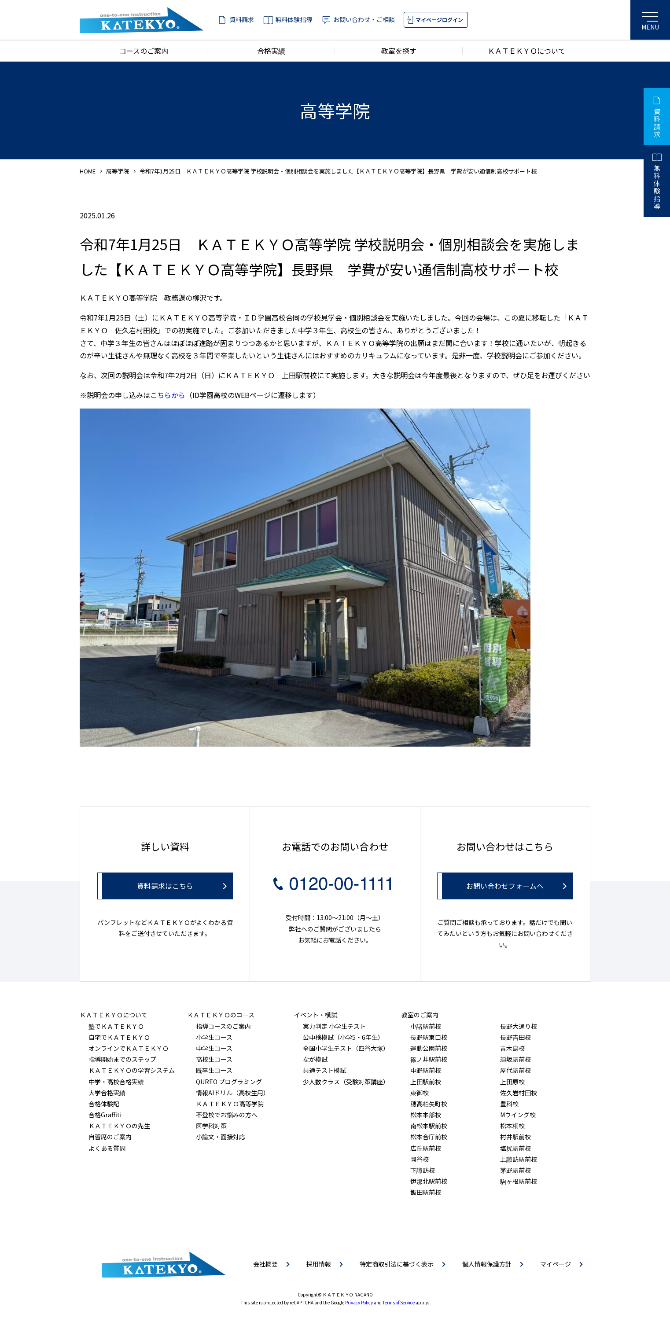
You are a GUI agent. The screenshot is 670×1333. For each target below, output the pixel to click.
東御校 (419, 1092)
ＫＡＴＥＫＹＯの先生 (119, 1125)
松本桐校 (512, 1125)
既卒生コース (214, 1070)
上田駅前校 (425, 1081)
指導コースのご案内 (223, 1026)
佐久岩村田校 (518, 1092)
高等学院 (117, 171)
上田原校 (512, 1081)
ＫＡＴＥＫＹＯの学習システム (131, 1070)
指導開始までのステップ (122, 1059)
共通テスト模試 (324, 1070)
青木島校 (512, 1048)
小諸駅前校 (425, 1026)
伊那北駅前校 (428, 1181)
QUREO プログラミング (229, 1081)
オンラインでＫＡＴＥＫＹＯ (128, 1048)
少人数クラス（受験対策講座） (346, 1081)
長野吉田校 (515, 1037)
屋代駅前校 (515, 1070)
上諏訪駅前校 (518, 1159)
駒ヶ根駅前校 (518, 1181)
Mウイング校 (518, 1114)
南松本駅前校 (428, 1125)
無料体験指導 (293, 19)
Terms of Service (399, 1302)
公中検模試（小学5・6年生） (343, 1037)
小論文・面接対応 (220, 1136)
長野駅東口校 (428, 1037)
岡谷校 (419, 1159)
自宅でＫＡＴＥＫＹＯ (119, 1037)
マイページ (555, 1263)
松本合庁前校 (428, 1136)
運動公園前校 (428, 1048)
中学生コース (214, 1048)
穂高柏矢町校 (428, 1103)
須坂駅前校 (515, 1059)
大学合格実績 (106, 1092)
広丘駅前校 (425, 1148)
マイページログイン (439, 19)
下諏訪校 (422, 1170)
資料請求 (241, 19)
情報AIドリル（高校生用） (232, 1092)
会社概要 (265, 1263)
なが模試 (315, 1059)
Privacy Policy (359, 1302)
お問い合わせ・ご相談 (364, 19)
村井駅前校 (515, 1136)
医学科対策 (211, 1125)
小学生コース (214, 1037)
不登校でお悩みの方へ (227, 1114)
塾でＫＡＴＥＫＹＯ (116, 1026)
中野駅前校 (425, 1070)
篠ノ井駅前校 (428, 1059)
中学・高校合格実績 (116, 1081)
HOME (88, 171)
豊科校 (509, 1103)
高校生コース (214, 1059)
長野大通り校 (518, 1026)
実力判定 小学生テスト (334, 1026)
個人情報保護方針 (487, 1263)
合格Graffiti (104, 1114)
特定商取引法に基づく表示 (397, 1263)
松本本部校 (425, 1114)
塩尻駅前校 (515, 1148)
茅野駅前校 (515, 1170)
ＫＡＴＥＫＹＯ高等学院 (230, 1103)
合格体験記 (103, 1103)
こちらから (167, 395)
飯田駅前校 (425, 1192)
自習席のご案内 (110, 1136)
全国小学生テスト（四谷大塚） (346, 1048)
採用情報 (318, 1263)
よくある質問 (106, 1148)
